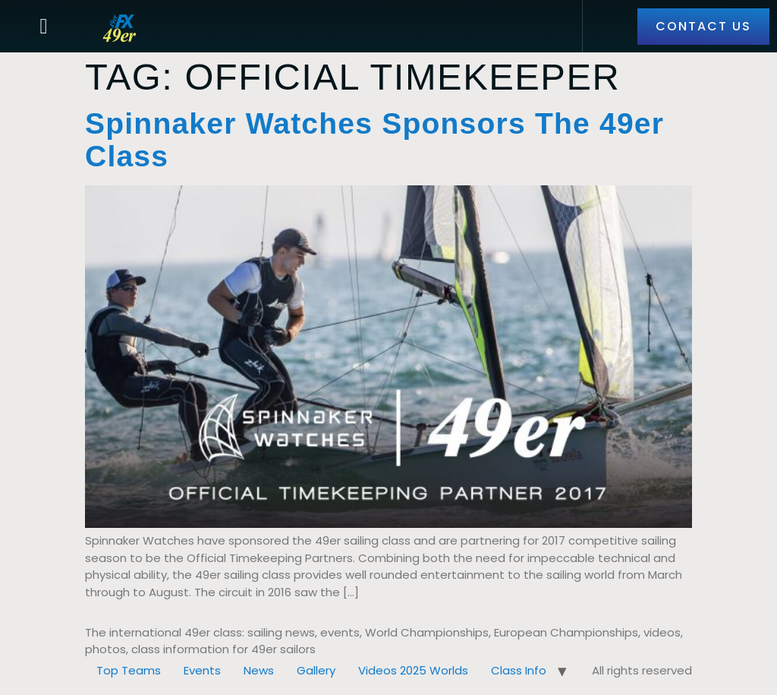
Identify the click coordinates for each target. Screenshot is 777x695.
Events (202, 670)
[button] (43, 27)
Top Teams (128, 670)
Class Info (518, 670)
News (259, 670)
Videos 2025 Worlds (413, 670)
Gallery (316, 670)
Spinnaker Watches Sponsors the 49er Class (374, 139)
